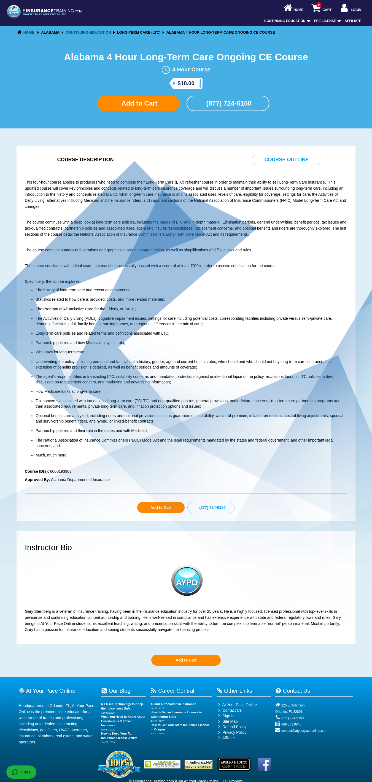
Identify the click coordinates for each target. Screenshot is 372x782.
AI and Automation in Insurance (173, 704)
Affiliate (353, 21)
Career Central (172, 691)
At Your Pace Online (237, 705)
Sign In (225, 716)
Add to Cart (138, 103)
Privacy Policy (234, 732)
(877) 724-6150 (228, 103)
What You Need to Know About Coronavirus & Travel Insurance (123, 721)
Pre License (327, 21)
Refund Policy (234, 727)
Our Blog (115, 691)
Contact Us (229, 710)
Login (350, 8)
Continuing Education (286, 21)
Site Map (227, 721)
